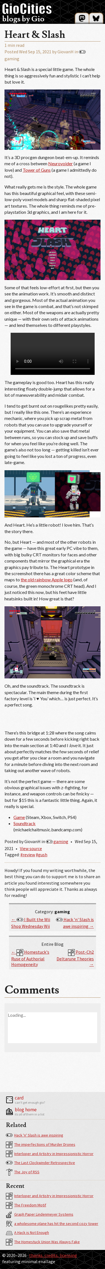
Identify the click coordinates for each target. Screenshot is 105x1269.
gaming (57, 841)
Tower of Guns (37, 170)
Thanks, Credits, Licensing (53, 1255)
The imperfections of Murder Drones (40, 1144)
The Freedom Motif (26, 1205)
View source (31, 848)
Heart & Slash (34, 34)
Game (19, 817)
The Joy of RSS (22, 1172)
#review (27, 854)
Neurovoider (60, 163)
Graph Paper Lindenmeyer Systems (39, 1214)
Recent (15, 1186)
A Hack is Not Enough (27, 1232)
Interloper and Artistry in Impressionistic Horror (50, 1153)
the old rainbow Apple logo (47, 579)
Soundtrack (24, 823)
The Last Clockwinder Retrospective (40, 1163)
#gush (41, 854)
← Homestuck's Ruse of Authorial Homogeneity (30, 958)
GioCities (27, 9)
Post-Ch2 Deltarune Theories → (75, 958)
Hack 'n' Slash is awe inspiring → (75, 923)
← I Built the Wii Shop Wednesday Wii (30, 923)
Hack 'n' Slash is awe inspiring (34, 1135)
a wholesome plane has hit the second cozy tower (52, 1223)
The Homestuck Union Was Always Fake (43, 1242)
